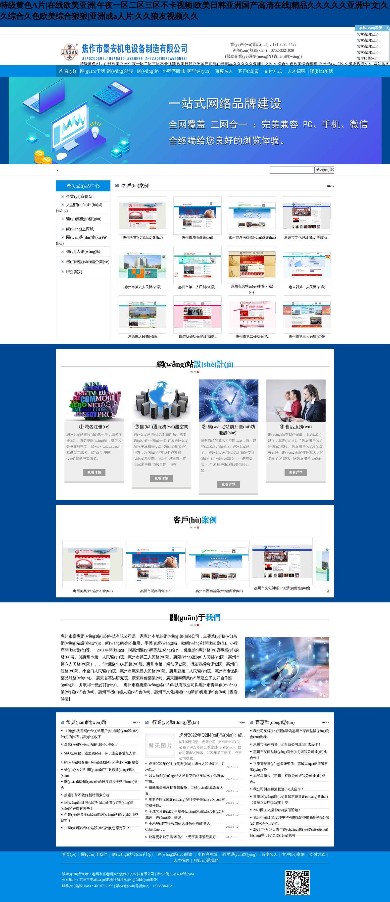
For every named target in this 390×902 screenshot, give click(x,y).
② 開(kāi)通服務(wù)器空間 (161, 426)
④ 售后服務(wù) (296, 426)
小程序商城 (173, 71)
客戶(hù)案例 (293, 854)
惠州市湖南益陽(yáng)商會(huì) (252, 237)
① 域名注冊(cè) (94, 426)
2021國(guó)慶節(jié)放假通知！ (277, 810)
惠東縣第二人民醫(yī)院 (307, 287)
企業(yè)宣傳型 (79, 196)
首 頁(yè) (67, 71)
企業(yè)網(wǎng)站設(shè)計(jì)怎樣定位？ (97, 828)
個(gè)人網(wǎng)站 (83, 251)
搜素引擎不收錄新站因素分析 (86, 795)
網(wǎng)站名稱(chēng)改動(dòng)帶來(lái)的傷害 (101, 762)
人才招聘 (296, 71)
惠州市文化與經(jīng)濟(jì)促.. (306, 237)
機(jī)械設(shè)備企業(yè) (87, 262)
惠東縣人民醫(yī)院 (142, 336)
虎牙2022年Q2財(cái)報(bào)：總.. (212, 735)
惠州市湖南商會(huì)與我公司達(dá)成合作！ (287, 744)
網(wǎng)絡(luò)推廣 (175, 854)
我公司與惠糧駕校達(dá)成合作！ (278, 789)
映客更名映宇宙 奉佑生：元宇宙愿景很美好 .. (183, 837)
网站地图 (382, 64)
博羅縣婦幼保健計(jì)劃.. (197, 336)
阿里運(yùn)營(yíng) (239, 854)
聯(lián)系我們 (206, 860)
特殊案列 (74, 272)
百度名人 (224, 71)
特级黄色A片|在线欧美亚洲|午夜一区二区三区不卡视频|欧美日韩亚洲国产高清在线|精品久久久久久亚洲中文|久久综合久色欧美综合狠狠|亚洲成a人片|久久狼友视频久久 (226, 64)
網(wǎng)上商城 (80, 229)
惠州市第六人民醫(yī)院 (143, 287)
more (330, 185)
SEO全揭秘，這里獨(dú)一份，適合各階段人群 (100, 753)
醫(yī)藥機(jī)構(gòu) (83, 219)
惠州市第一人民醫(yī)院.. (197, 287)
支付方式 (273, 71)
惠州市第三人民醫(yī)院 (307, 336)
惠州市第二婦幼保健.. (252, 336)
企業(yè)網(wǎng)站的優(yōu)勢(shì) (91, 744)
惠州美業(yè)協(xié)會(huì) (143, 237)
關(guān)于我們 (94, 854)
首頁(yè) (69, 854)
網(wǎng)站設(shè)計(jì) (132, 854)
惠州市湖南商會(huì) (197, 237)
